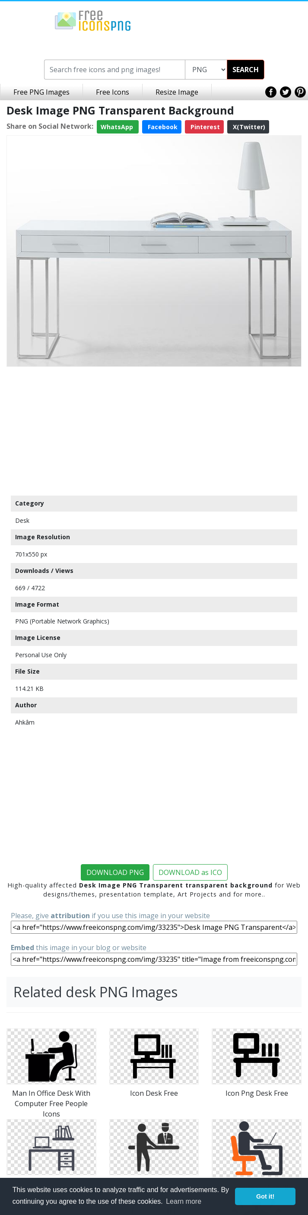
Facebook (162, 127)
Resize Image (177, 92)
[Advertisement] (154, 430)
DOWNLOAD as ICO (190, 872)
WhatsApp (118, 127)
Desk (22, 520)
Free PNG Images (41, 92)
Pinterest (204, 127)
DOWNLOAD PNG (115, 872)
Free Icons (112, 92)
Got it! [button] (265, 1196)
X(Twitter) (248, 127)
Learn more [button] (183, 1201)
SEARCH (245, 69)
